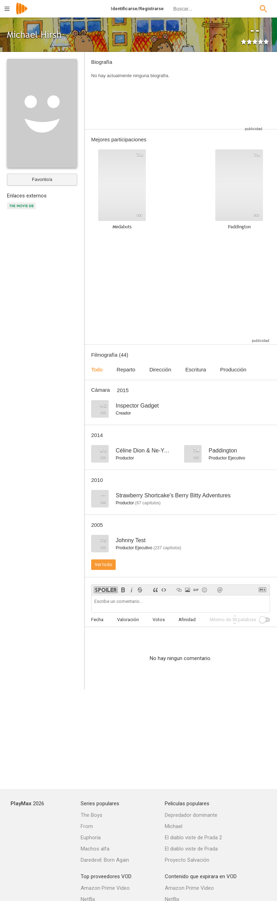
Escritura (195, 369)
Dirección (160, 369)
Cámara (100, 390)
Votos (159, 619)
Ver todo (103, 564)
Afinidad (187, 619)
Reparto (126, 369)
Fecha (97, 619)
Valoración (128, 619)
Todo (97, 369)
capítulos (147, 502)
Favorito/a (42, 179)
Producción (233, 369)
